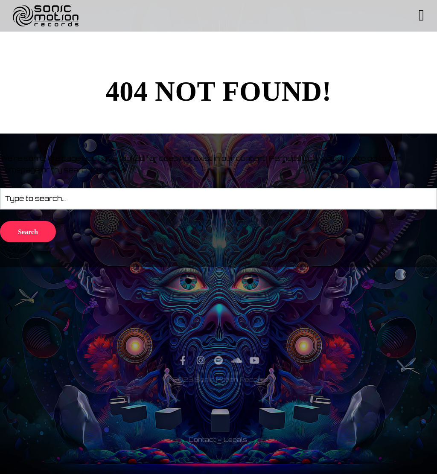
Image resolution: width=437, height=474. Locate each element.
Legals (235, 454)
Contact (202, 454)
